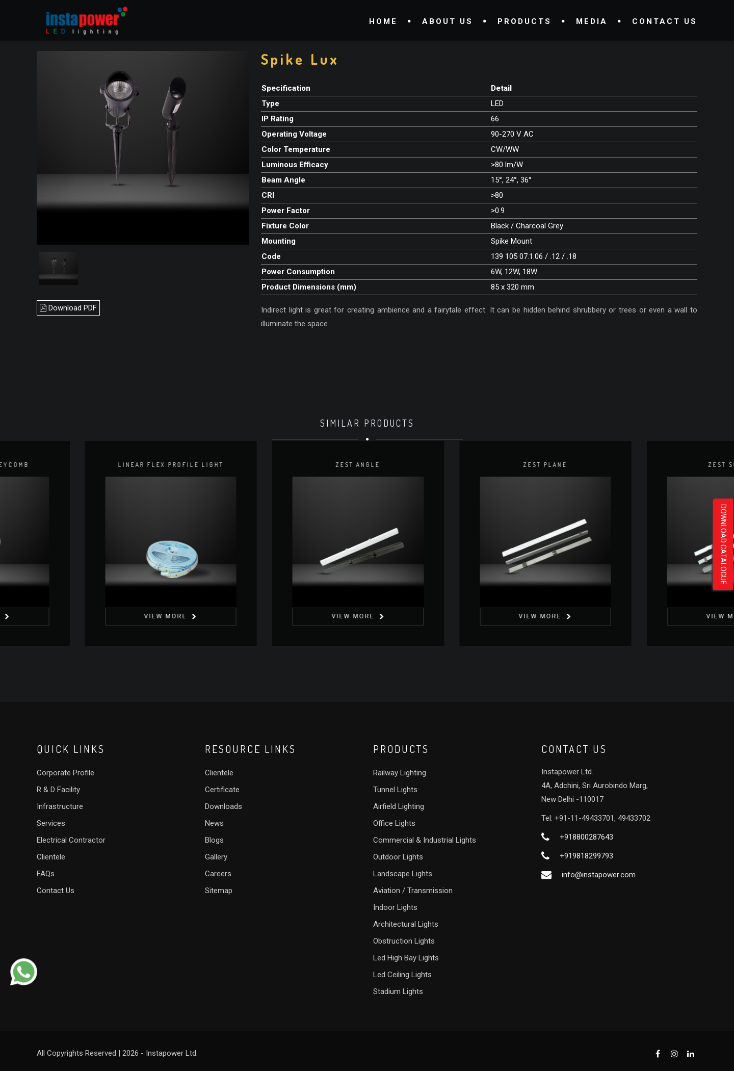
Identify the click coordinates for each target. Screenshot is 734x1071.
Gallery (216, 856)
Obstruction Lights (404, 941)
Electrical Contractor (71, 840)
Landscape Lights (402, 873)
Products (524, 21)
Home (383, 21)
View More (174, 616)
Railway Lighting (399, 772)
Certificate (222, 789)
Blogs (214, 840)
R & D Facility (58, 789)
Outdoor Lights (398, 856)
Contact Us (664, 21)
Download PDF (68, 307)
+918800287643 (586, 837)
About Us (447, 21)
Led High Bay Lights (406, 957)
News (214, 823)
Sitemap (218, 890)
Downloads (223, 806)
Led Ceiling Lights (402, 974)
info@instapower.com (599, 874)
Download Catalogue (723, 544)
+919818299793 (586, 855)
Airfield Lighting (398, 806)
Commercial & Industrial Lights (424, 840)
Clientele (51, 856)
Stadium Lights (398, 991)
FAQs (46, 873)
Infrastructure (60, 806)
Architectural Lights (405, 924)
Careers (218, 873)
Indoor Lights (395, 907)
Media (592, 21)
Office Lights (394, 823)
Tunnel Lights (395, 789)
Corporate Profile (65, 772)
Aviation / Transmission (413, 890)
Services (51, 823)
